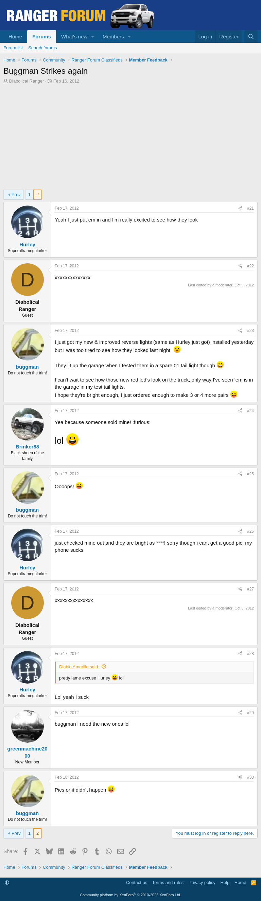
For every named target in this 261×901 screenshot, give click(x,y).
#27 (250, 589)
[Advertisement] (130, 135)
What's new (74, 36)
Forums (41, 36)
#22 (250, 266)
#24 (250, 410)
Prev (16, 194)
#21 (250, 208)
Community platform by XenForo (130, 895)
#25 (250, 474)
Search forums (42, 47)
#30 (250, 777)
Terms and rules (168, 882)
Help (225, 882)
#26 (250, 531)
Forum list (13, 47)
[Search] (251, 36)
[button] (93, 36)
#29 (250, 712)
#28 (250, 653)
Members (113, 36)
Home (15, 36)
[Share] (240, 208)
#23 (250, 330)
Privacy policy (202, 882)
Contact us (136, 882)
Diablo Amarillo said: (79, 666)
